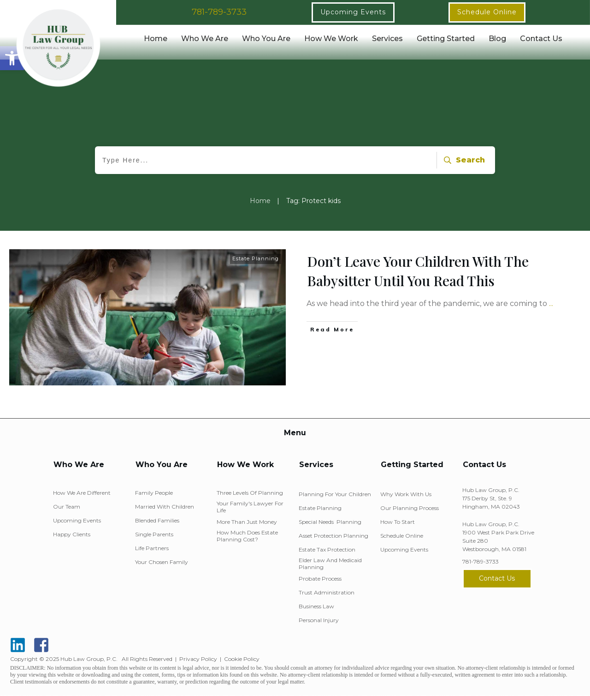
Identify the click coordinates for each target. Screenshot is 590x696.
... (551, 303)
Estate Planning (255, 258)
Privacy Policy (198, 658)
